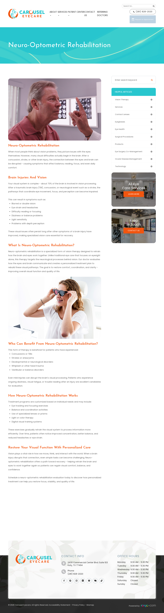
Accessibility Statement (59, 605)
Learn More (133, 197)
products (119, 146)
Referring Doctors (102, 13)
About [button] (53, 13)
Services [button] (62, 13)
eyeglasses (120, 123)
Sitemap (90, 605)
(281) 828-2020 (75, 573)
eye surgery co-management (130, 154)
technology (121, 169)
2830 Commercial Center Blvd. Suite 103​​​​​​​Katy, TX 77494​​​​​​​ (88, 563)
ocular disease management (130, 161)
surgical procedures (125, 138)
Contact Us (89, 13)
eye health (120, 130)
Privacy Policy (78, 605)
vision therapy (122, 99)
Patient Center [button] (76, 13)
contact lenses (123, 115)
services (119, 107)
